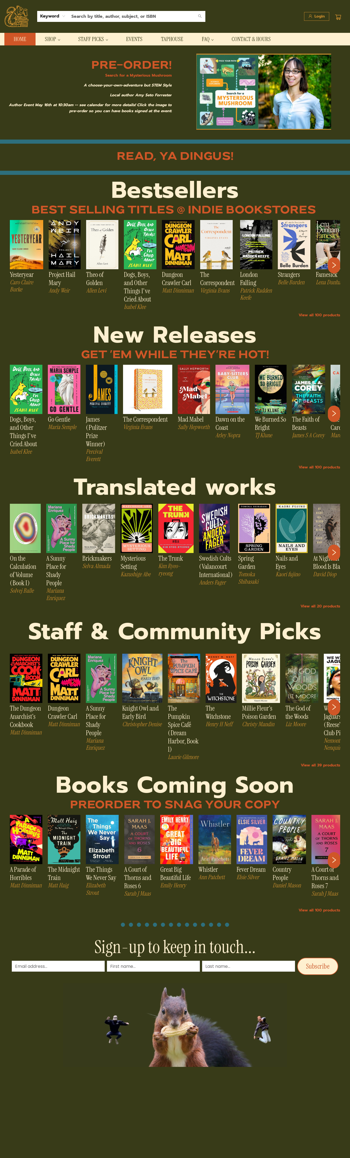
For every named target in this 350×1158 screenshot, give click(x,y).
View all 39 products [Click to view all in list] (320, 765)
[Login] (316, 16)
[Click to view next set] (334, 265)
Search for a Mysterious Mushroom (138, 75)
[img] (264, 92)
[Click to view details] (26, 244)
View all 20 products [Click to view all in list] (320, 606)
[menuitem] (20, 39)
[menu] (175, 39)
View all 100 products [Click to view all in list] (319, 315)
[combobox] (53, 16)
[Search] (199, 16)
